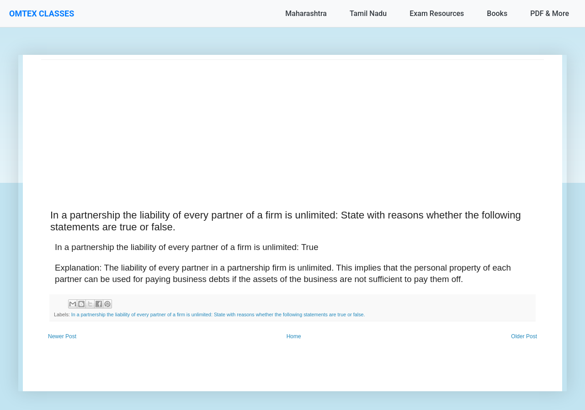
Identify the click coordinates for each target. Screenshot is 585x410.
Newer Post (62, 336)
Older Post (524, 336)
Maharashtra (306, 13)
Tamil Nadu (368, 13)
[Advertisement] (292, 124)
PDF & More (549, 13)
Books (497, 13)
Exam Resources (437, 13)
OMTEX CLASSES (41, 13)
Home (294, 336)
